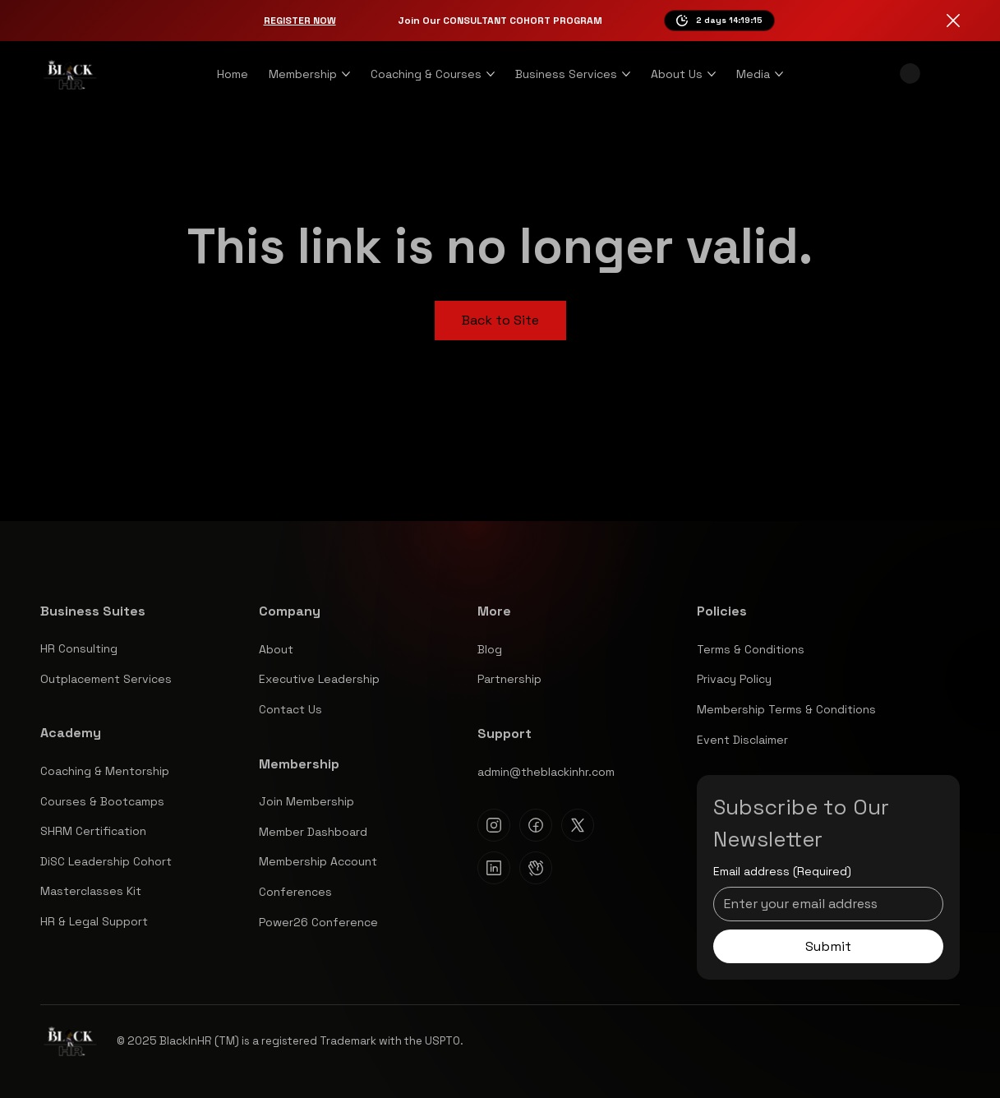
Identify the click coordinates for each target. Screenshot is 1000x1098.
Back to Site (500, 320)
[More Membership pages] (346, 74)
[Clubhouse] (535, 867)
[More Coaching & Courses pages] (490, 74)
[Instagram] (493, 825)
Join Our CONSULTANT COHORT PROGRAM (500, 20)
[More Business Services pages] (626, 74)
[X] (577, 825)
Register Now (300, 20)
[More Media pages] (779, 74)
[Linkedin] (493, 867)
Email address (782, 872)
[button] (910, 73)
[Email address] (823, 904)
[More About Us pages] (711, 74)
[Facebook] (535, 825)
